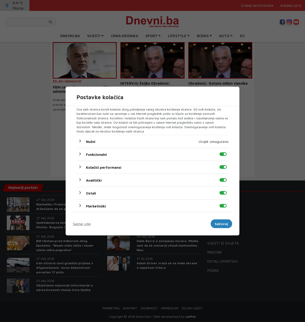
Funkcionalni (96, 154)
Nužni (90, 141)
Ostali (91, 193)
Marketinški (96, 206)
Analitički (94, 180)
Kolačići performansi (103, 167)
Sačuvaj (221, 224)
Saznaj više (82, 224)
